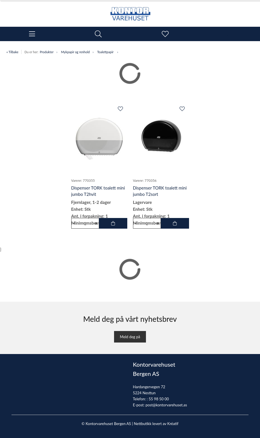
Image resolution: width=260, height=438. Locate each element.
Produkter (46, 52)
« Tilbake (13, 52)
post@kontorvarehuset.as (166, 405)
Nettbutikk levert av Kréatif (156, 423)
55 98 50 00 (159, 399)
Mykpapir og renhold (75, 52)
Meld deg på (130, 336)
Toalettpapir (105, 52)
